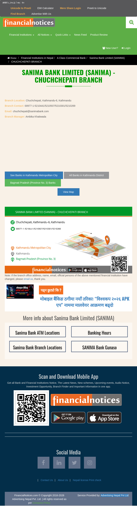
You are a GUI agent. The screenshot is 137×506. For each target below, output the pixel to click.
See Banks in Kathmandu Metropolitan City (34, 175)
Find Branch (18, 13)
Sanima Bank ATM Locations (37, 332)
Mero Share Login (70, 8)
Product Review (99, 34)
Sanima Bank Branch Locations (37, 347)
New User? (110, 48)
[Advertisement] (68, 145)
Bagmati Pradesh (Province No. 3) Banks (32, 182)
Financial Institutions (21, 34)
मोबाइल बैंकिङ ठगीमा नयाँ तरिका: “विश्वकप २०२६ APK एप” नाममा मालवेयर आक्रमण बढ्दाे (84, 301)
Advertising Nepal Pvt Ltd (115, 495)
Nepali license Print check (87, 480)
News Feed (80, 34)
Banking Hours (99, 332)
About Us (63, 480)
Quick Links (63, 34)
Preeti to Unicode (96, 8)
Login (126, 48)
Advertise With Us (41, 13)
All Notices (45, 34)
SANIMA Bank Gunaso (99, 347)
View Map (68, 192)
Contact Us (47, 480)
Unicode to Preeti (21, 8)
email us (28, 279)
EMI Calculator (45, 8)
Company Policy (41, 503)
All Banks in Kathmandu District (86, 175)
